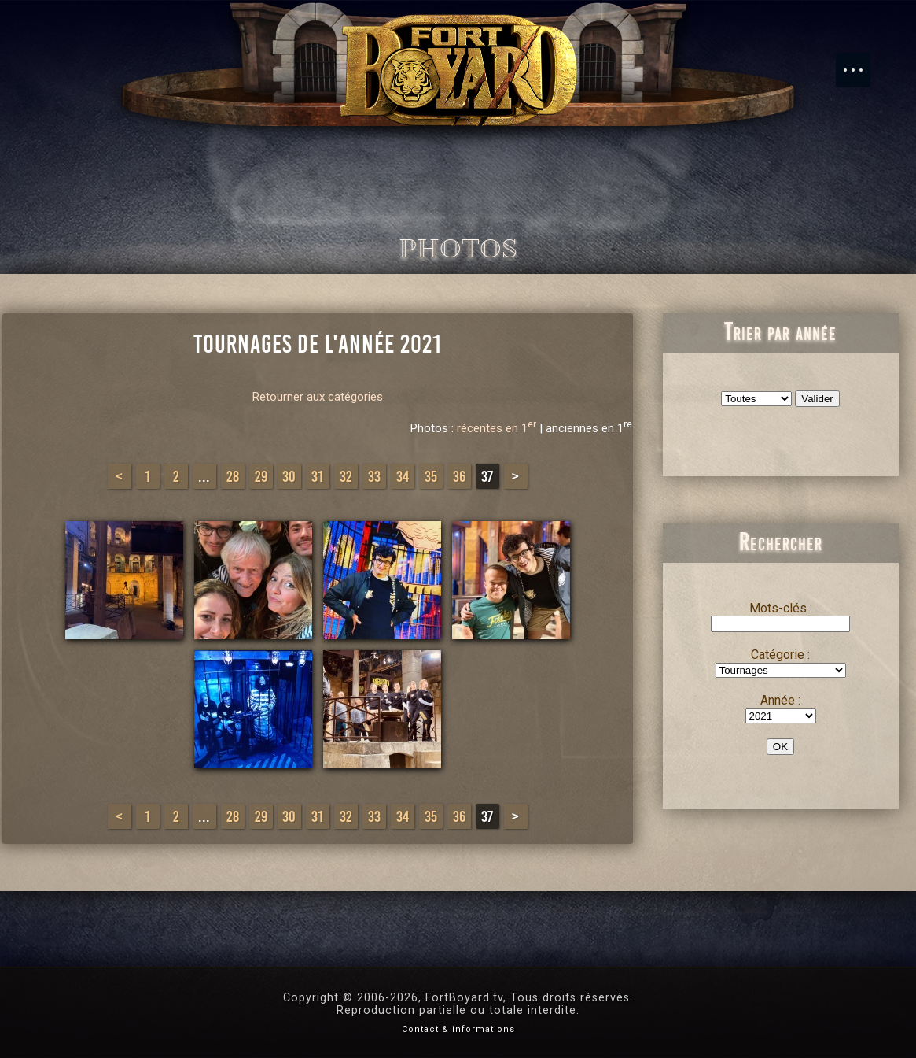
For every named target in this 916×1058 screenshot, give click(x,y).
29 (261, 476)
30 (289, 476)
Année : (780, 700)
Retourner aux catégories (317, 397)
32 (346, 476)
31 (317, 476)
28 (232, 476)
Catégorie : (780, 654)
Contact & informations (458, 1029)
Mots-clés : (780, 608)
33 (374, 476)
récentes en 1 (496, 428)
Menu (861, 62)
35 (431, 476)
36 (459, 476)
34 (402, 476)
